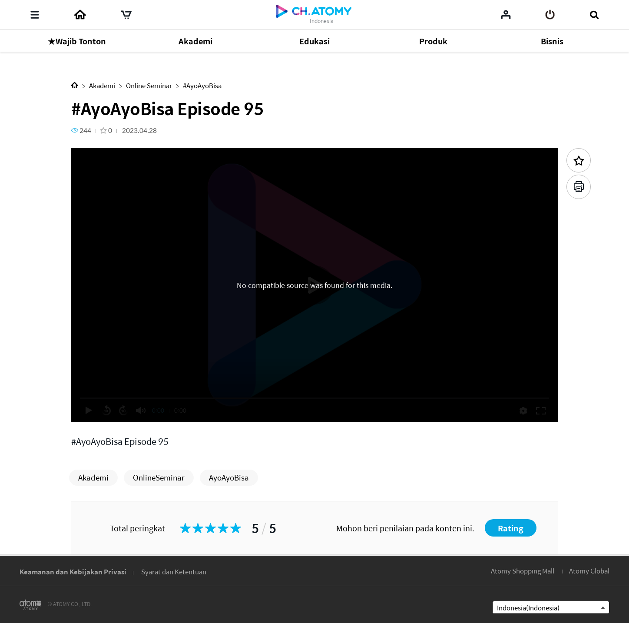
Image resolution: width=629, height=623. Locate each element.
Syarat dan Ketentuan (173, 572)
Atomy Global (589, 571)
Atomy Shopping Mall (522, 571)
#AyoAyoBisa (202, 85)
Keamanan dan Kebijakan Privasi (73, 572)
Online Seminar (149, 85)
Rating (510, 528)
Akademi (102, 85)
